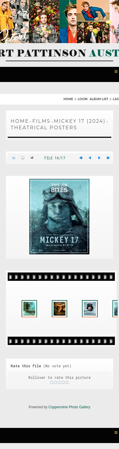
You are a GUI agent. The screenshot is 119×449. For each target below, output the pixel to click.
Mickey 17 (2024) (80, 121)
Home (68, 99)
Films (41, 121)
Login (82, 99)
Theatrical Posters (44, 127)
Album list (98, 99)
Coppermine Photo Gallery (69, 407)
